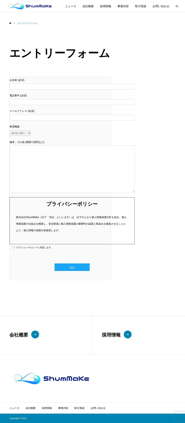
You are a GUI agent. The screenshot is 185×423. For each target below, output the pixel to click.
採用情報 (105, 6)
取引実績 (140, 6)
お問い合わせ (160, 6)
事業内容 (123, 6)
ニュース (70, 6)
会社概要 (88, 6)
